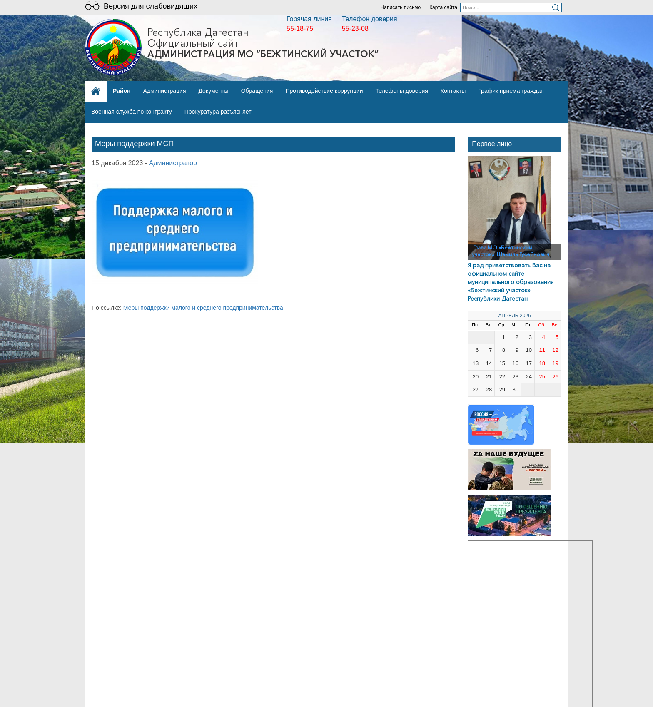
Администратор (173, 163)
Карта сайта (443, 7)
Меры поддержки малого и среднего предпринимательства (204, 307)
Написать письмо (401, 7)
